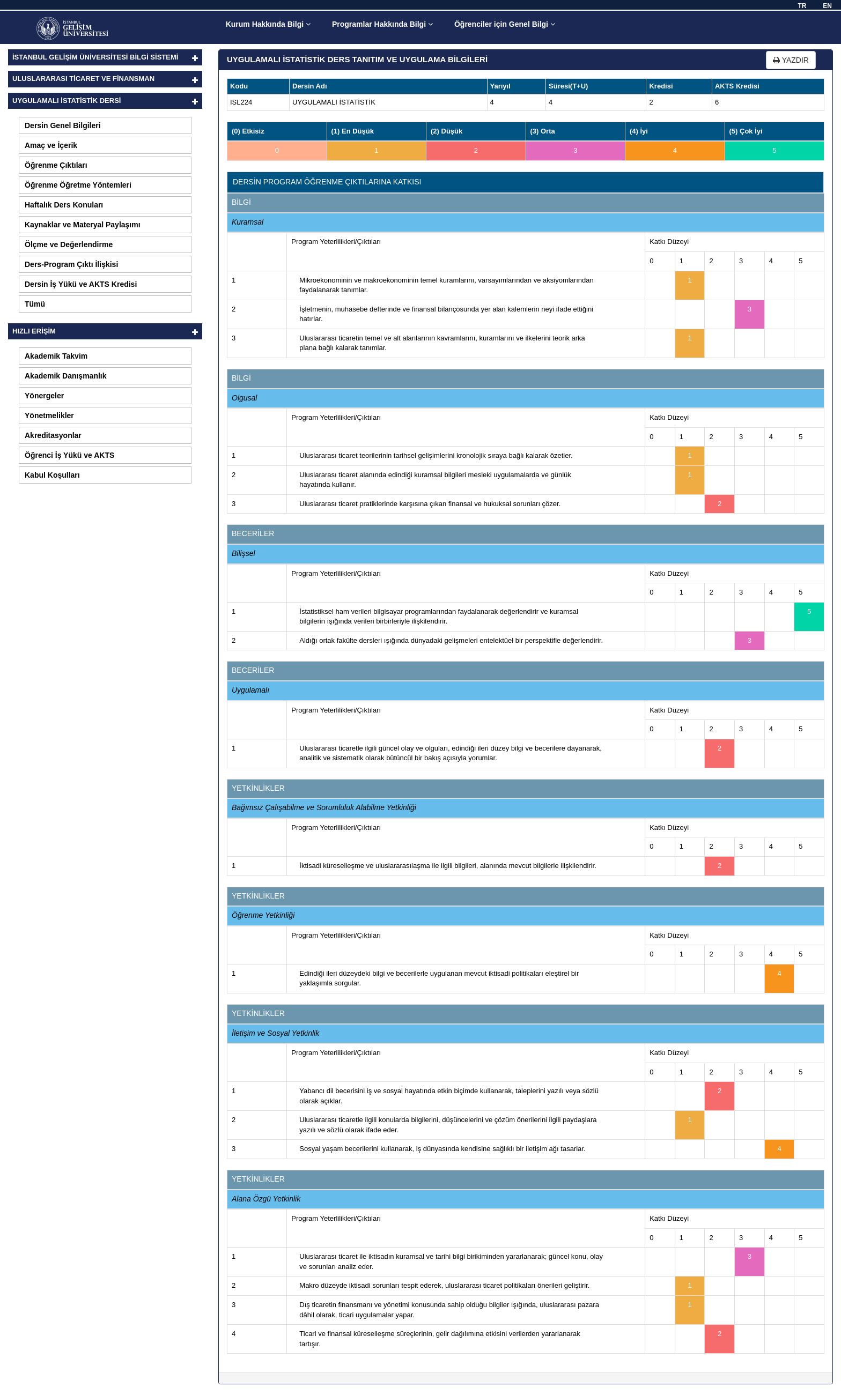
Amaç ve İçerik (51, 145)
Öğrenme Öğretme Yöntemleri (78, 185)
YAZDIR (791, 60)
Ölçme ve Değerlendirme (69, 244)
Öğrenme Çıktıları (56, 165)
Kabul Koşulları (52, 475)
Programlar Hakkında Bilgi (382, 24)
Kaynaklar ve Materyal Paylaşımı (83, 224)
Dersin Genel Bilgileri (63, 125)
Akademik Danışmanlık (66, 376)
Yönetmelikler (49, 415)
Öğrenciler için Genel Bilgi (504, 24)
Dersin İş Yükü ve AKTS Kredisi (81, 284)
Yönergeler (44, 395)
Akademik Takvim (56, 356)
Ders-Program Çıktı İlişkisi (71, 264)
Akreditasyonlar (53, 435)
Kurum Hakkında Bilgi (268, 24)
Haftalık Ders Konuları (64, 205)
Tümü (35, 304)
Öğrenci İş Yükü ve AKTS (69, 455)
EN (827, 6)
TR (802, 6)
